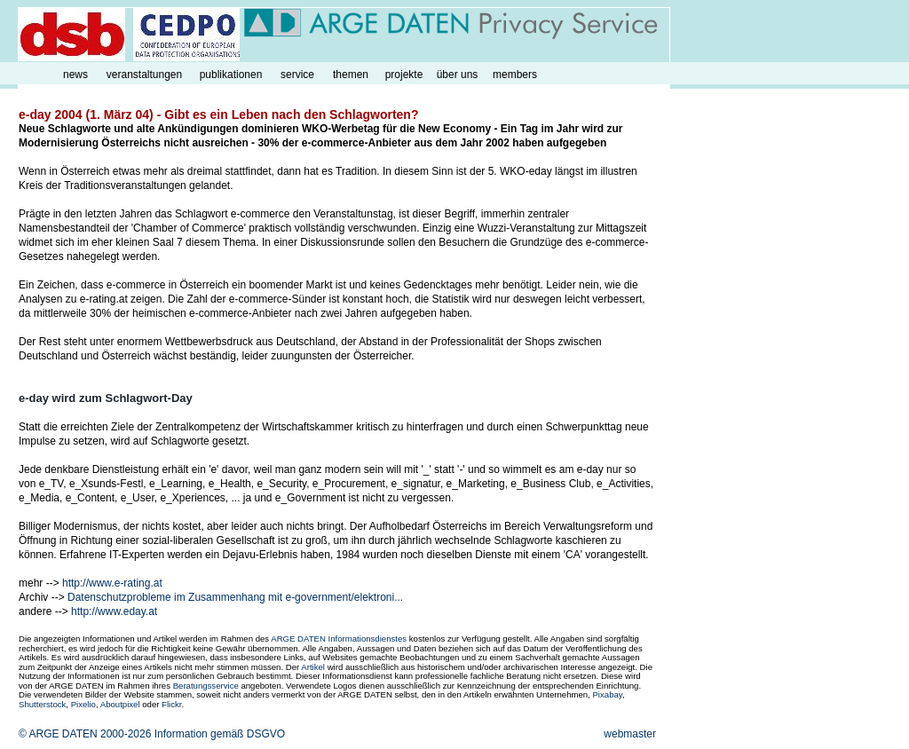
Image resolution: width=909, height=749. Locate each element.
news (75, 74)
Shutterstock (42, 704)
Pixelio (83, 704)
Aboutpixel (120, 704)
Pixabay (606, 694)
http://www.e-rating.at (112, 583)
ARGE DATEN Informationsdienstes (339, 638)
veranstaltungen (144, 74)
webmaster (630, 734)
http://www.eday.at (114, 611)
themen (350, 74)
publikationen (231, 74)
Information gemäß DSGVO (219, 734)
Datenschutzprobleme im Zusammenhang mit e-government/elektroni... (235, 597)
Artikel (313, 667)
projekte (404, 74)
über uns (457, 74)
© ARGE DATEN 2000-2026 (85, 734)
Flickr (171, 704)
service (297, 74)
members (515, 74)
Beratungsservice (206, 685)
